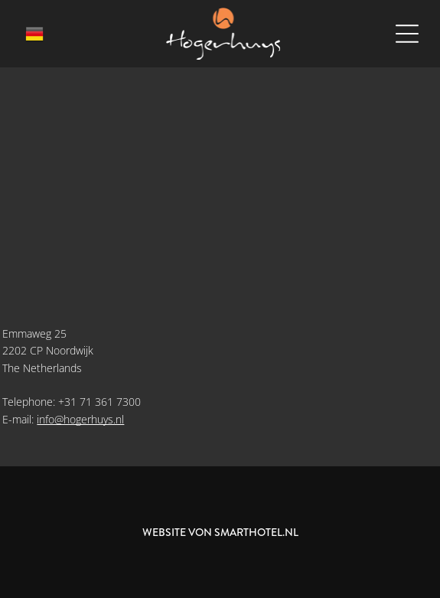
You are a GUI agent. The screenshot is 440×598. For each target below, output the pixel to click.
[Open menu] (407, 33)
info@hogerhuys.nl (80, 419)
